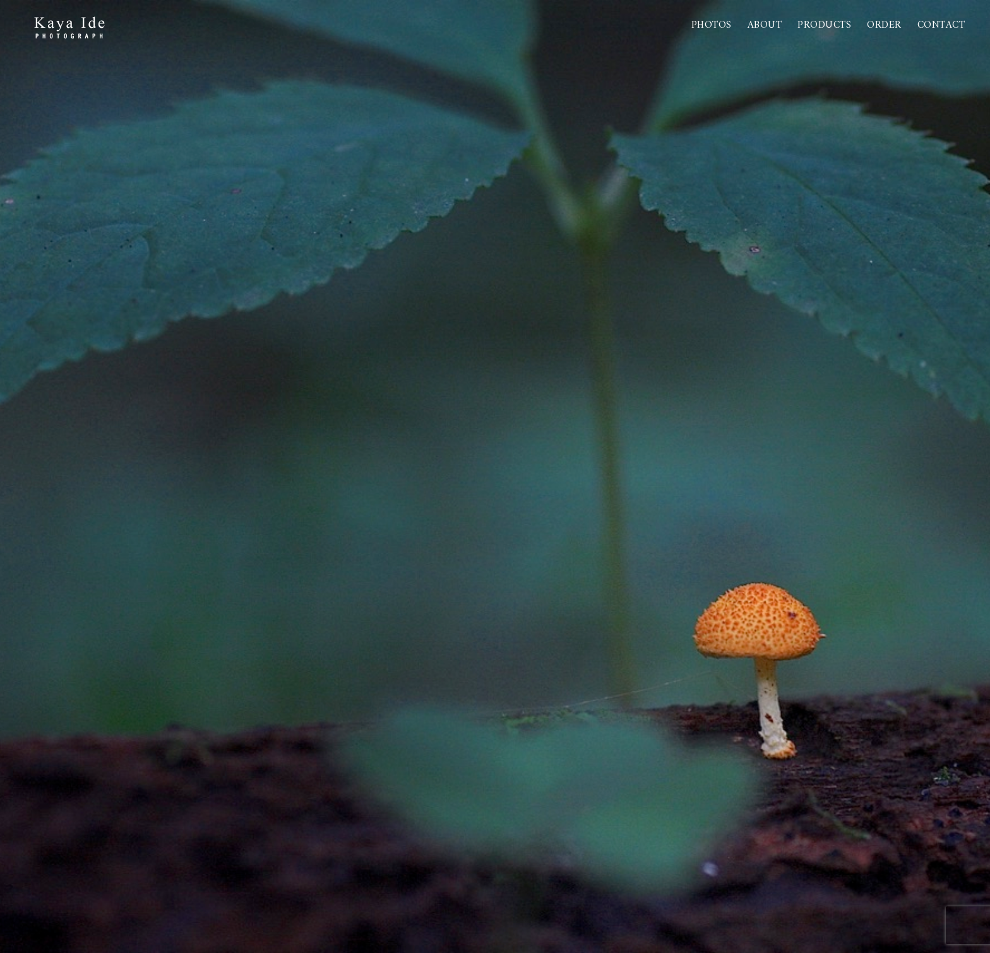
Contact (941, 25)
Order (884, 25)
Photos (711, 25)
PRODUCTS (824, 25)
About (765, 25)
